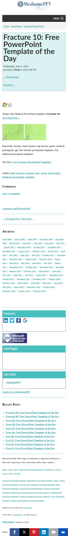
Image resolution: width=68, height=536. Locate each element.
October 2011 (39, 247)
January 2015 (15, 271)
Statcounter (8, 522)
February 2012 (38, 251)
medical (6, 177)
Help (11, 473)
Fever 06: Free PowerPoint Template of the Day (31, 432)
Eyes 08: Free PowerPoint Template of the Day (30, 436)
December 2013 (15, 259)
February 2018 (39, 291)
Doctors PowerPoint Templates (31, 489)
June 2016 (58, 283)
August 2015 (41, 275)
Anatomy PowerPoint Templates (14, 481)
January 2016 (54, 279)
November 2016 (8, 291)
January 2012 (24, 251)
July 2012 (36, 255)
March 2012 (53, 251)
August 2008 (19, 239)
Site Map (17, 473)
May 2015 (6, 275)
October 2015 (8, 279)
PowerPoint (16, 26)
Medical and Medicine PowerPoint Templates (28, 500)
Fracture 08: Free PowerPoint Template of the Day (32, 416)
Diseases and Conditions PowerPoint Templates (37, 485)
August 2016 (18, 287)
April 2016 (35, 283)
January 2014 (30, 259)
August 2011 (9, 247)
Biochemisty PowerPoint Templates (40, 481)
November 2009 (46, 239)
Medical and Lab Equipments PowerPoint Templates (30, 493)
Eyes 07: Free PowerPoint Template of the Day (30, 440)
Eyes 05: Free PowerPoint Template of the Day (30, 448)
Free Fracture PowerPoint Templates (31, 162)
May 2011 (38, 243)
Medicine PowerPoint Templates (31, 470)
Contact (58, 470)
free (38, 173)
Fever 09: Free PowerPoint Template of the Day (31, 420)
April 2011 (26, 243)
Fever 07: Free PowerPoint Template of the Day (31, 428)
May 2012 (13, 255)
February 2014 (45, 259)
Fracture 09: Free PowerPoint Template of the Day (32, 412)
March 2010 (14, 243)
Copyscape (28, 508)
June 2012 (24, 255)
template (29, 177)
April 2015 (56, 271)
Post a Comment (11, 193)
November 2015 (23, 279)
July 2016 (6, 287)
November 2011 (54, 247)
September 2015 (56, 275)
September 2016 (33, 287)
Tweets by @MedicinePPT (16, 392)
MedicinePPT (13, 382)
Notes (16, 470)
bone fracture (17, 173)
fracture (30, 173)
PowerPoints (48, 470)
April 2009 (32, 239)
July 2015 (29, 275)
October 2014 (31, 267)
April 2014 (13, 263)
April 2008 (6, 239)
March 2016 (23, 283)
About (10, 470)
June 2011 (49, 243)
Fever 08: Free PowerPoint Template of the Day (31, 424)
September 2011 (23, 247)
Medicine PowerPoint (34, 26)
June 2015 (17, 275)
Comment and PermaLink (16, 208)
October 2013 (48, 255)
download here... (11, 118)
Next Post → (9, 85)
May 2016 (46, 283)
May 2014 (25, 263)
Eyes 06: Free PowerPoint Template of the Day (30, 444)
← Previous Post (11, 77)
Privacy (5, 473)
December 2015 (39, 279)
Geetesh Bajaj (17, 515)
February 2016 (8, 283)
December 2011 (8, 251)
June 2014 (36, 263)
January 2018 (24, 291)
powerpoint (18, 177)
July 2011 (60, 243)
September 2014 (16, 267)
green (44, 173)
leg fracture (54, 173)
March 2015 (44, 271)
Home (6, 26)
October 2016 (48, 287)
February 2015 (29, 271)
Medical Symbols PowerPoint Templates (35, 496)
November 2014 (46, 267)
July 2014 (48, 263)
